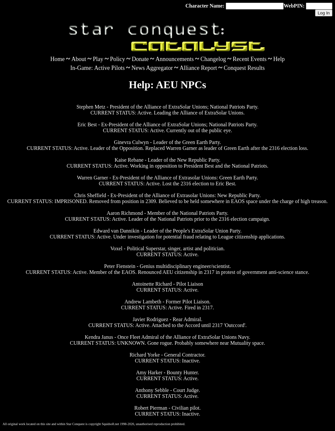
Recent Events (249, 59)
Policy (117, 59)
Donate (140, 59)
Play (98, 59)
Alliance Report (198, 68)
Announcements (174, 59)
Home (57, 59)
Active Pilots (109, 68)
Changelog (213, 59)
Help (279, 59)
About (78, 59)
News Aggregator (152, 68)
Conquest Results (244, 68)
